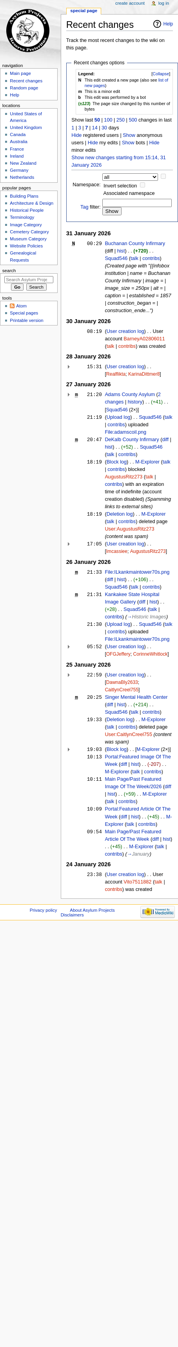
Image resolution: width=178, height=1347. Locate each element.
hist (121, 251)
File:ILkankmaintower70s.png (137, 572)
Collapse (161, 73)
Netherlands (22, 177)
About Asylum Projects (92, 910)
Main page (20, 73)
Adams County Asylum (130, 394)
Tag (84, 207)
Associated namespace (128, 193)
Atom (21, 306)
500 (133, 120)
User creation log (125, 331)
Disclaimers (72, 915)
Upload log (119, 417)
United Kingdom (26, 127)
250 (120, 120)
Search (9, 270)
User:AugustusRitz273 (129, 529)
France (17, 149)
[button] (160, 73)
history (135, 402)
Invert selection (120, 186)
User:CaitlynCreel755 (128, 734)
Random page (24, 87)
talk (134, 258)
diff (165, 439)
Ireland (17, 156)
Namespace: (86, 184)
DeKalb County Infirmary (132, 439)
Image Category (26, 224)
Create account (130, 3)
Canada (17, 134)
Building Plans (24, 196)
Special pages (24, 313)
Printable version (26, 320)
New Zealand (23, 163)
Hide (76, 135)
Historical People (27, 210)
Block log (117, 462)
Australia (18, 141)
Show (129, 135)
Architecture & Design (31, 203)
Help (168, 24)
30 (104, 128)
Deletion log (120, 514)
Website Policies (26, 246)
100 (108, 120)
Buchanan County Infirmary (135, 243)
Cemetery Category (29, 231)
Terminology (22, 217)
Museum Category (28, 238)
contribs (151, 258)
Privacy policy (43, 910)
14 (95, 128)
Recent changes (26, 80)
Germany (19, 170)
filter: (90, 207)
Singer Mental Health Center (136, 697)
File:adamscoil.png (125, 432)
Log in (163, 3)
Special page (83, 10)
